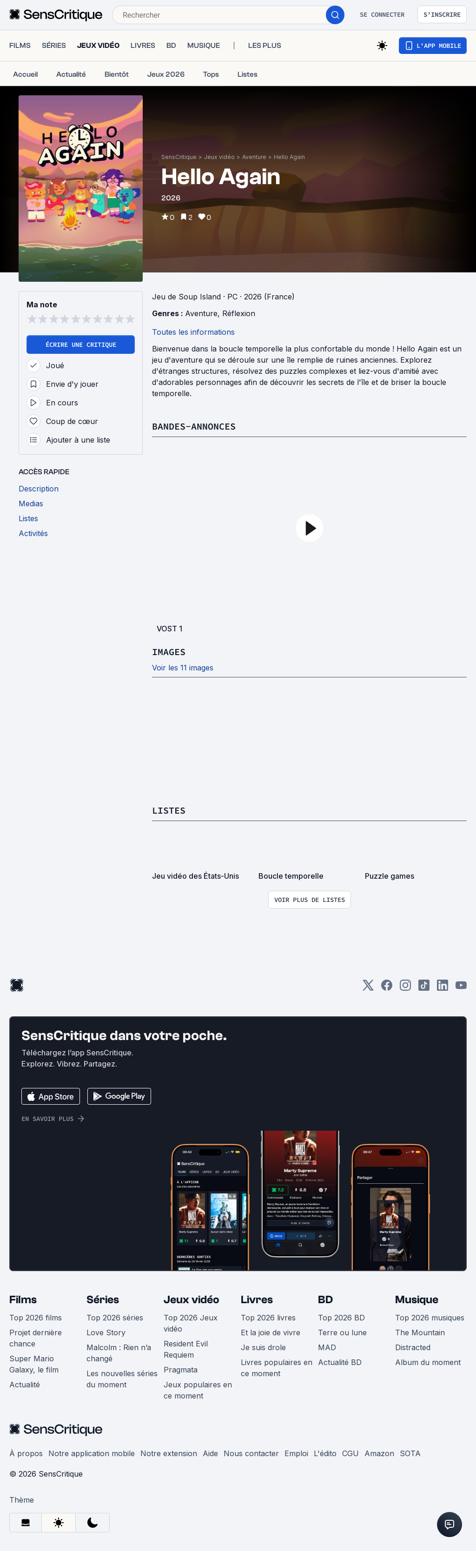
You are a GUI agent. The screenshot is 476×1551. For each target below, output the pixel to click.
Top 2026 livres (268, 1317)
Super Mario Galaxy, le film (34, 1364)
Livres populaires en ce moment (276, 1368)
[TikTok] (424, 988)
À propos (26, 1453)
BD (325, 1299)
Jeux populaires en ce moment (198, 1390)
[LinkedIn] (442, 988)
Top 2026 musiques (429, 1317)
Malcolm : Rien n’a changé (118, 1353)
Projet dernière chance (35, 1338)
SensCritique (179, 156)
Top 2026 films (35, 1317)
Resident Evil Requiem (186, 1349)
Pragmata (181, 1369)
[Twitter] (368, 988)
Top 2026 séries (114, 1317)
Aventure (254, 156)
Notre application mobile (91, 1453)
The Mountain (420, 1332)
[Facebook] (386, 988)
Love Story (106, 1332)
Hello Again (289, 156)
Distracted (412, 1347)
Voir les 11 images (182, 667)
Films (23, 1299)
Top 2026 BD (341, 1317)
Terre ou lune (342, 1332)
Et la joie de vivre (270, 1332)
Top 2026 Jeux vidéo (191, 1323)
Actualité (24, 1384)
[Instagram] (405, 988)
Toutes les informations (193, 332)
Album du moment (428, 1362)
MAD (327, 1347)
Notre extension (168, 1453)
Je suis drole (263, 1347)
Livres (257, 1299)
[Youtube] (461, 988)
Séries (102, 1299)
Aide (210, 1453)
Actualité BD (340, 1362)
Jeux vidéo (219, 156)
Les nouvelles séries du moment (122, 1379)
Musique (416, 1299)
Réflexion (238, 313)
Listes (168, 810)
